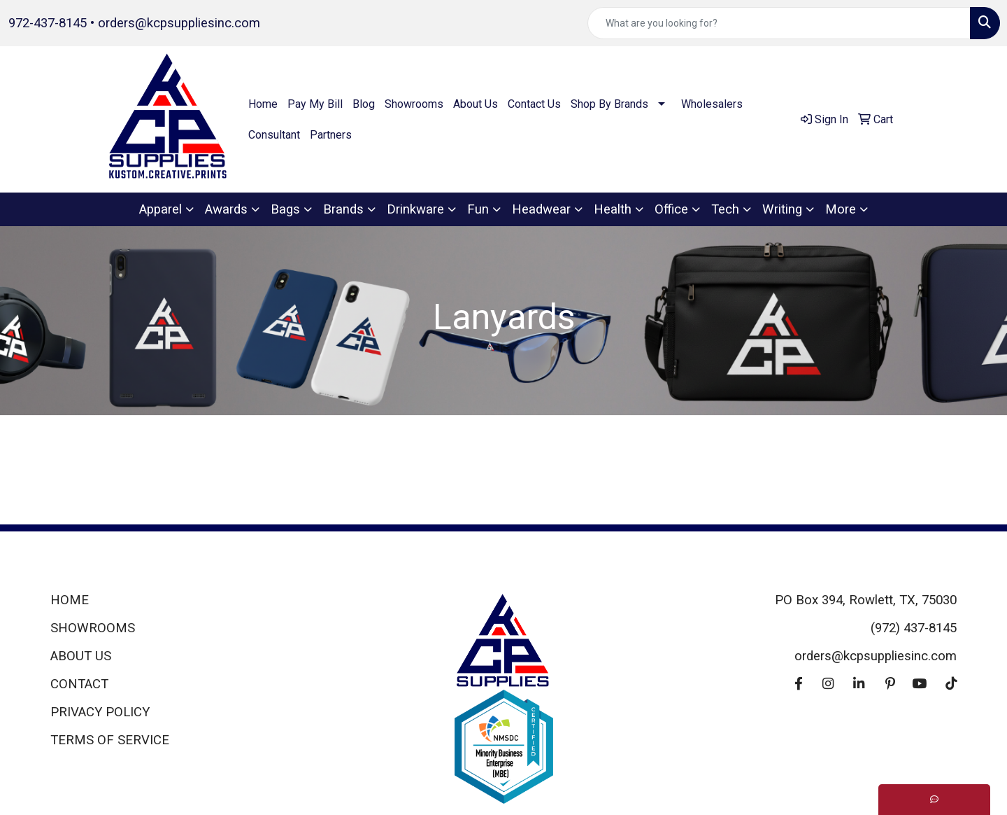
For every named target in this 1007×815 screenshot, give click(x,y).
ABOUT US (80, 656)
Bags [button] (285, 209)
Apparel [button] (160, 209)
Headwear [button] (541, 209)
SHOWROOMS (92, 628)
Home (263, 104)
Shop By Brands (609, 104)
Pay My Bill (315, 104)
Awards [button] (226, 209)
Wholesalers (712, 104)
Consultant (274, 134)
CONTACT (79, 684)
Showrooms (414, 104)
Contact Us (534, 104)
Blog (363, 104)
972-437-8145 (47, 23)
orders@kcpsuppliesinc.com (179, 23)
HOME (69, 600)
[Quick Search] (779, 23)
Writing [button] (782, 209)
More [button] (840, 209)
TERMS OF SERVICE (109, 740)
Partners (331, 134)
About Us (475, 104)
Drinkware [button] (415, 209)
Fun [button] (478, 209)
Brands (343, 209)
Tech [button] (725, 209)
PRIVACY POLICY (100, 712)
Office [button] (671, 209)
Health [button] (612, 209)
